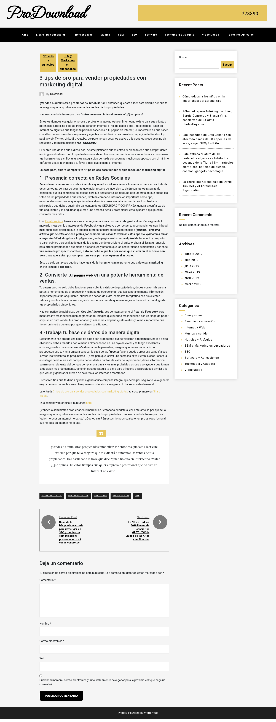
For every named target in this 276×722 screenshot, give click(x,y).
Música (105, 34)
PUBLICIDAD (100, 496)
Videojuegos (210, 34)
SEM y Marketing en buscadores (68, 62)
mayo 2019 (192, 272)
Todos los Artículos (240, 34)
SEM (121, 34)
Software (151, 34)
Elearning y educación (51, 34)
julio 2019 (192, 260)
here (89, 403)
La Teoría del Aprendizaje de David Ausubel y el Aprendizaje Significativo (207, 186)
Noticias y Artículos (48, 60)
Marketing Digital (52, 496)
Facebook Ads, (54, 221)
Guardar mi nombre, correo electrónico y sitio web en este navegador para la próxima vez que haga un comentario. (102, 685)
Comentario (47, 583)
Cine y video (193, 315)
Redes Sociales (121, 496)
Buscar (183, 57)
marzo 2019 (193, 284)
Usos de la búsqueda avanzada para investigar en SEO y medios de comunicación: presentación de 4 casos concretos (71, 534)
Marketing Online (78, 496)
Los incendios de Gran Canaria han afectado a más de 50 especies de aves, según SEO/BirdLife (207, 139)
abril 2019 (192, 278)
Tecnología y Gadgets (179, 34)
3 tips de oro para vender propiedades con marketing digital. (90, 391)
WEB (137, 496)
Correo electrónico (51, 644)
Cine (25, 34)
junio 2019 (192, 266)
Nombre (45, 627)
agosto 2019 (193, 254)
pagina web (84, 275)
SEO (134, 34)
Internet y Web (83, 34)
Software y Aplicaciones (202, 357)
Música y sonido (196, 333)
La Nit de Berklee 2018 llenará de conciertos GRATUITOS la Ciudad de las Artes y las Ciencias (137, 532)
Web (42, 661)
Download (56, 94)
